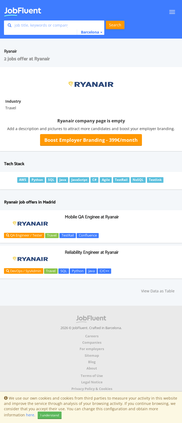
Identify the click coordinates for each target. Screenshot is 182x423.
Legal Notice (92, 382)
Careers (91, 336)
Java (91, 270)
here (30, 414)
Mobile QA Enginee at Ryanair (92, 217)
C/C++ (104, 270)
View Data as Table (158, 290)
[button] (89, 32)
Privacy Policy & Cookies (91, 389)
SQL (63, 270)
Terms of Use (92, 376)
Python (78, 270)
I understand (49, 415)
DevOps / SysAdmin (23, 270)
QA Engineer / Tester (24, 235)
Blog (92, 362)
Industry (13, 101)
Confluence (88, 235)
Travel (52, 235)
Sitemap (92, 355)
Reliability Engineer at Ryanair (92, 252)
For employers (92, 349)
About (91, 368)
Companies (91, 342)
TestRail (68, 235)
